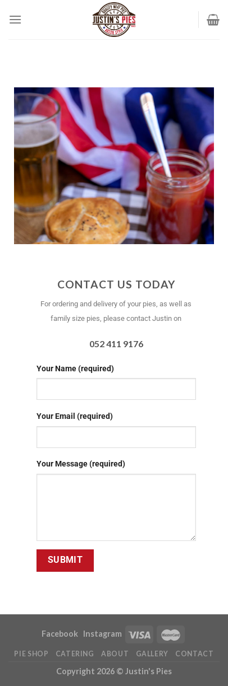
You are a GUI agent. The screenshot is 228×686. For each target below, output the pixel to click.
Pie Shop (31, 654)
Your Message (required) (81, 464)
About (115, 654)
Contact (194, 654)
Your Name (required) (75, 369)
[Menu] (15, 19)
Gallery (152, 654)
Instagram (102, 633)
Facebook (61, 633)
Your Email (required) (75, 416)
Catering (75, 654)
